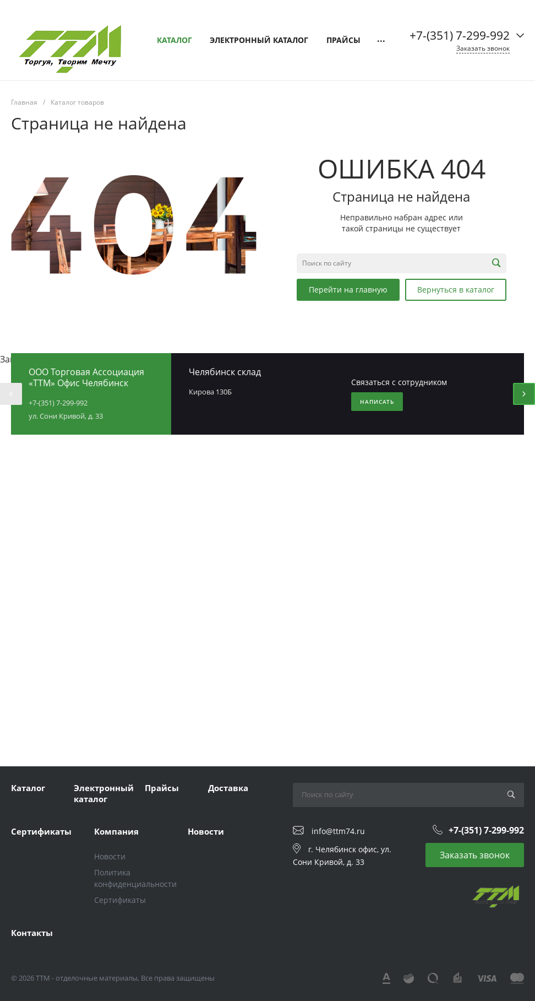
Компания (116, 831)
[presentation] (11, 394)
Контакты (32, 932)
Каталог (28, 787)
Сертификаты (41, 831)
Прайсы (162, 787)
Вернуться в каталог (455, 289)
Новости (109, 856)
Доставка (228, 787)
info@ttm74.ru (338, 830)
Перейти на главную (348, 289)
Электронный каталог (104, 793)
